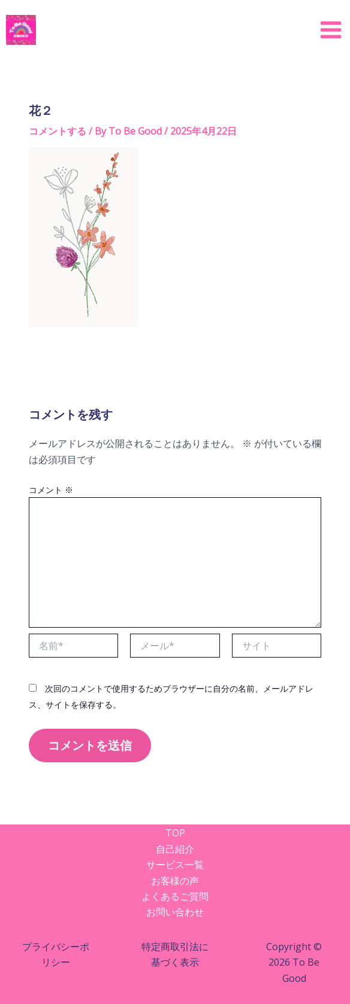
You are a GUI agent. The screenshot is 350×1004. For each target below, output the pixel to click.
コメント (51, 489)
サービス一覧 (175, 864)
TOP (175, 832)
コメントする (57, 131)
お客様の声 (175, 880)
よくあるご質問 (175, 896)
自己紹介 (175, 849)
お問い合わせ (175, 911)
